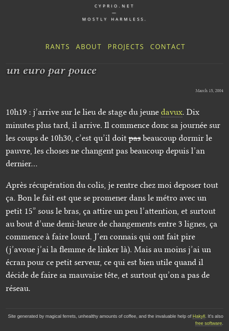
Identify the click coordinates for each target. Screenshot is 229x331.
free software (208, 323)
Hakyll (199, 316)
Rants (57, 46)
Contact (168, 46)
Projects (126, 46)
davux (171, 112)
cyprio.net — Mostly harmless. (114, 12)
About (89, 46)
